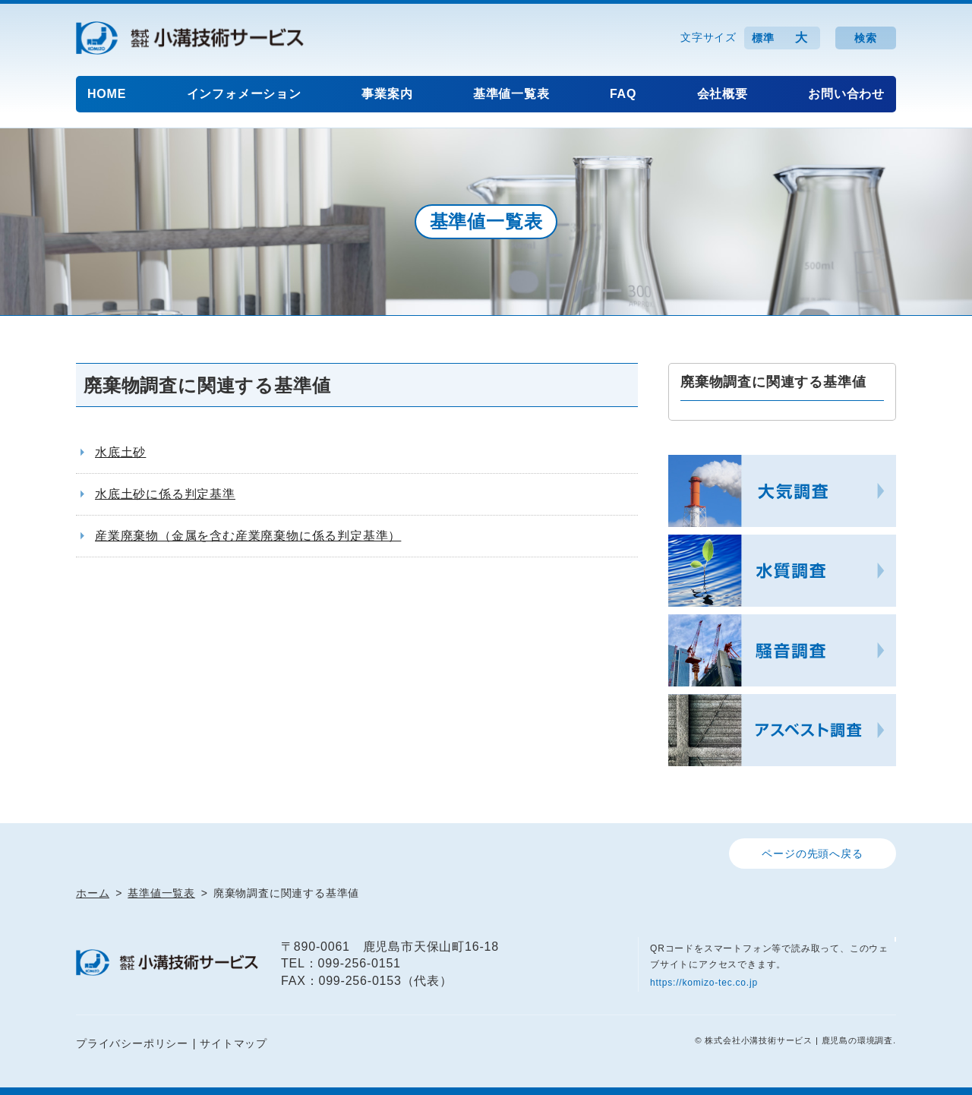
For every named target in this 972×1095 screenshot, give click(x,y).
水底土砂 (120, 452)
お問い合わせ (846, 93)
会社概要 (722, 93)
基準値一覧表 (511, 93)
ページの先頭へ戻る (812, 853)
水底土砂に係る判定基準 (165, 494)
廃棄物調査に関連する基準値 (773, 382)
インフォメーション (244, 93)
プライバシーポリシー (132, 1043)
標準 (763, 38)
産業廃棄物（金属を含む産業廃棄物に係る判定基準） (248, 535)
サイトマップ (233, 1043)
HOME (106, 93)
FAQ (623, 93)
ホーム (92, 893)
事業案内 (386, 93)
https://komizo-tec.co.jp (704, 982)
